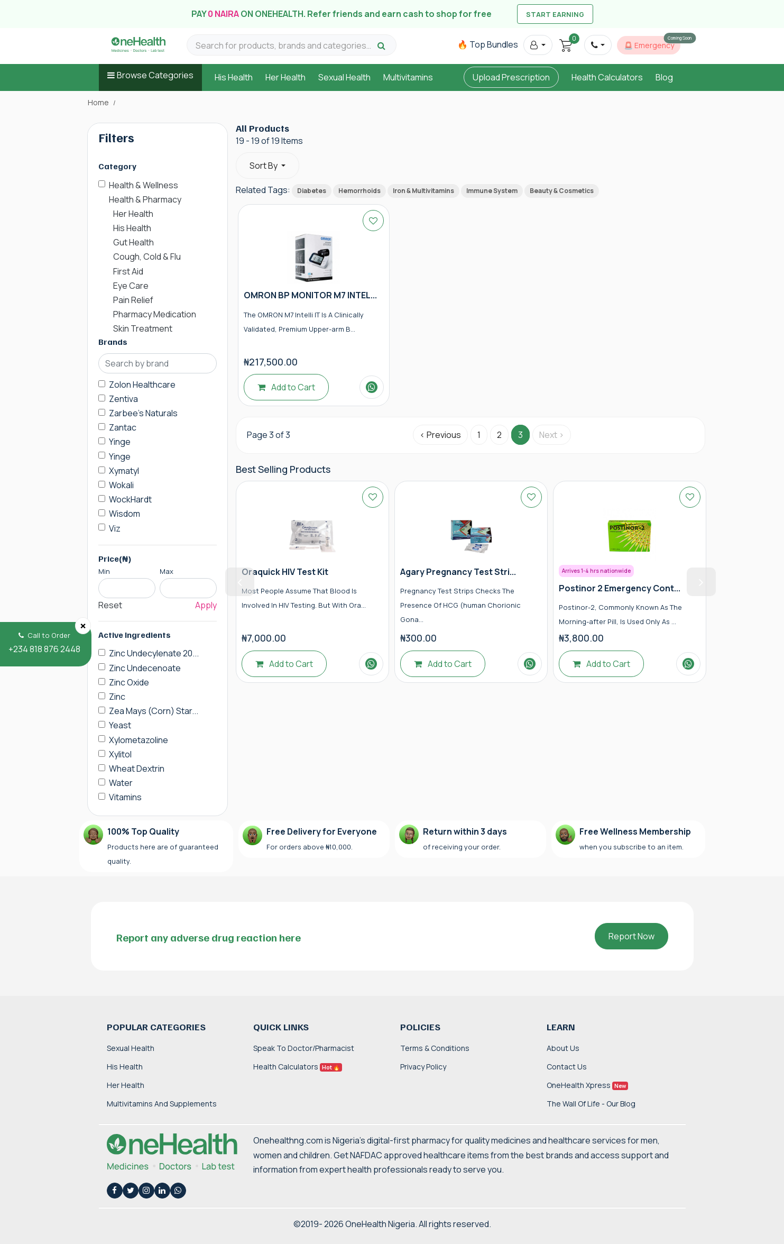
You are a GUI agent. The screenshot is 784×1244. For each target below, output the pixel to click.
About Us (563, 1048)
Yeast (120, 725)
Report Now (631, 936)
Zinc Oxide (129, 682)
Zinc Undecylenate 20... (154, 653)
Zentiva (123, 399)
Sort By (264, 165)
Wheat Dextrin (136, 768)
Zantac (122, 427)
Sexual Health (344, 77)
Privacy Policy (423, 1067)
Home (98, 102)
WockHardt (130, 499)
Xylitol (120, 754)
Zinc (117, 696)
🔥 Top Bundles (487, 44)
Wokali (121, 485)
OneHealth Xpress (587, 1085)
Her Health (285, 77)
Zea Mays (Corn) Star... (153, 711)
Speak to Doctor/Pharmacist (303, 1048)
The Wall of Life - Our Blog (591, 1104)
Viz (115, 528)
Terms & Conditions (434, 1048)
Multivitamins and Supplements (162, 1104)
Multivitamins (408, 77)
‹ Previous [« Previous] (440, 435)
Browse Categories (155, 75)
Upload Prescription (511, 77)
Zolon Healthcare (142, 384)
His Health (234, 77)
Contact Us (567, 1067)
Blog (664, 77)
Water (121, 783)
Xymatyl (124, 471)
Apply (206, 605)
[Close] (83, 625)
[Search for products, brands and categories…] (284, 46)
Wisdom (124, 513)
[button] (537, 45)
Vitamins (125, 797)
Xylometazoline (138, 740)
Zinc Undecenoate (145, 668)
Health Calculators (607, 77)
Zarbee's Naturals (143, 413)
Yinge (120, 441)
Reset (110, 605)
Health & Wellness (143, 185)
